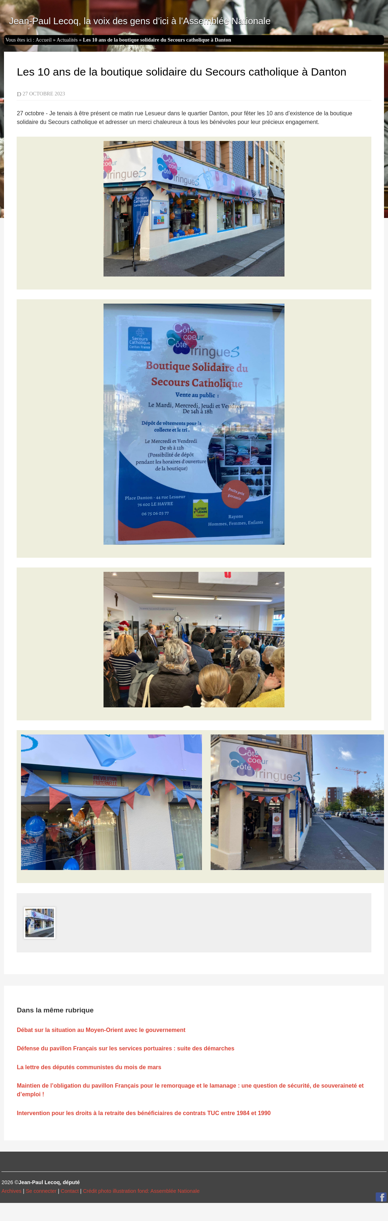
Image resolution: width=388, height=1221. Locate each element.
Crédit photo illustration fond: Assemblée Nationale (141, 1191)
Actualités (66, 40)
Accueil (43, 40)
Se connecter (41, 1191)
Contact (70, 1191)
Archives (11, 1191)
